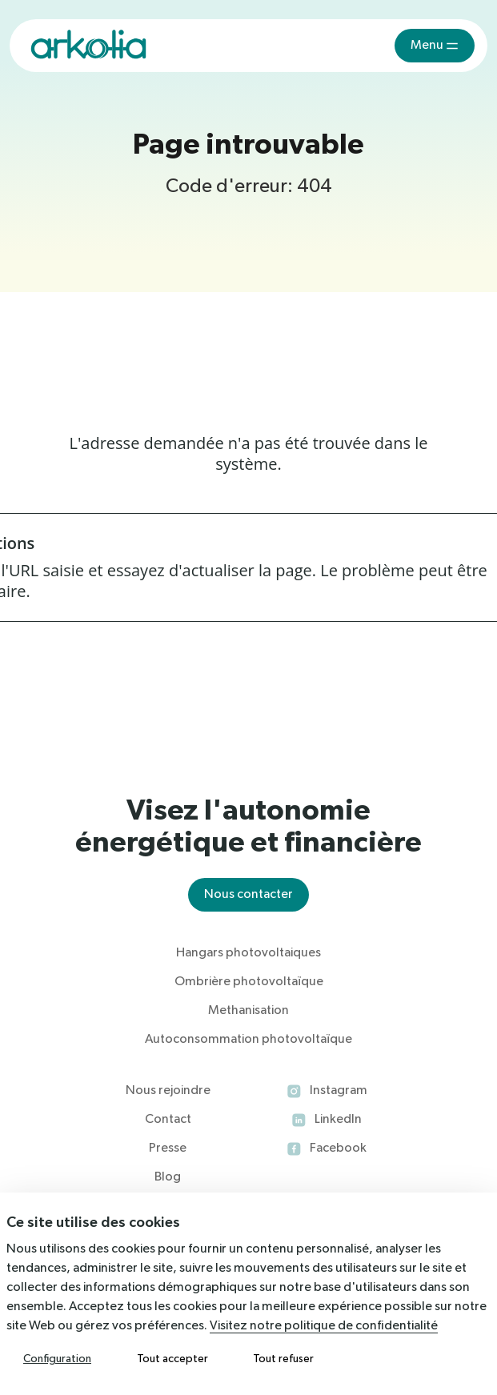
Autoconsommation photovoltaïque (248, 1039)
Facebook (338, 1148)
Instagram (338, 1090)
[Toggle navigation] (435, 45)
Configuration (57, 1359)
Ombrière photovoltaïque (248, 982)
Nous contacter (248, 894)
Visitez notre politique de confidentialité (324, 1326)
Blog (167, 1177)
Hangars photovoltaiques (248, 953)
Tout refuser (283, 1359)
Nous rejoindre (168, 1090)
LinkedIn (338, 1119)
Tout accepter (172, 1359)
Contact (168, 1119)
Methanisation (248, 1010)
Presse (167, 1148)
